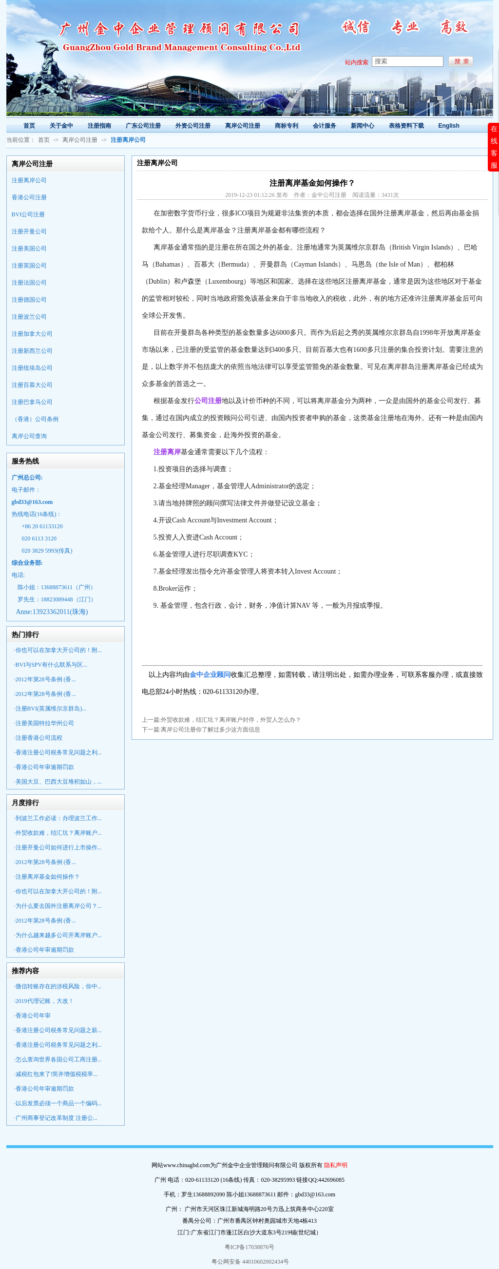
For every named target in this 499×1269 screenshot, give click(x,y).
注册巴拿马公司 (32, 402)
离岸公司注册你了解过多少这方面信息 (210, 729)
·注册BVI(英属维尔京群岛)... (50, 708)
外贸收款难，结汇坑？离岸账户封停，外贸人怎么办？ (231, 719)
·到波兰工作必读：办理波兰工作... (58, 818)
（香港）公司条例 (35, 419)
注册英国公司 (29, 265)
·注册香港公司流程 (38, 737)
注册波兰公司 (29, 316)
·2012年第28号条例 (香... (45, 679)
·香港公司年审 (32, 1015)
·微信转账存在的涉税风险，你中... (58, 986)
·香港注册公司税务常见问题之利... (58, 752)
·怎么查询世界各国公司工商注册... (58, 1059)
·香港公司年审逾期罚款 (44, 767)
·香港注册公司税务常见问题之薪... (58, 1030)
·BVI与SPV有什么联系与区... (51, 664)
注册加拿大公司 (32, 333)
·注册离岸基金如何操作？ (47, 876)
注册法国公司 (29, 282)
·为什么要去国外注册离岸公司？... (58, 906)
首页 (44, 139)
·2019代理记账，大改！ (44, 1001)
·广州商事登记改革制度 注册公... (55, 1118)
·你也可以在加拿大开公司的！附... (58, 650)
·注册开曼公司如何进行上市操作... (58, 847)
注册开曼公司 (29, 231)
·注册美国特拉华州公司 (44, 723)
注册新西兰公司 (32, 350)
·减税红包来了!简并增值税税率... (56, 1074)
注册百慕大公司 (32, 385)
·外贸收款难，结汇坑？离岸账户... (58, 832)
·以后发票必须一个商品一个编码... (58, 1103)
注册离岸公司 (29, 180)
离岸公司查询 (29, 436)
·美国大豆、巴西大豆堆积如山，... (58, 781)
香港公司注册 (29, 197)
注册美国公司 (29, 248)
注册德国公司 (29, 299)
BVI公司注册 (28, 214)
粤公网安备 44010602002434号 (249, 1261)
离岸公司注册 (79, 139)
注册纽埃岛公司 (32, 368)
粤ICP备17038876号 (250, 1247)
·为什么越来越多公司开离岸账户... (58, 935)
